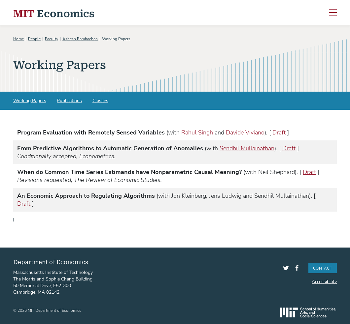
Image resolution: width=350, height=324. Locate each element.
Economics (53, 12)
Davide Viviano (245, 132)
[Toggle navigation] (333, 13)
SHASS (308, 312)
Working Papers (29, 100)
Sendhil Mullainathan (247, 148)
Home (18, 38)
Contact (322, 268)
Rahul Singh (197, 132)
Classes (100, 100)
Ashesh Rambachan (80, 38)
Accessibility (324, 281)
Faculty (51, 38)
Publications (69, 100)
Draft (279, 132)
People (34, 38)
